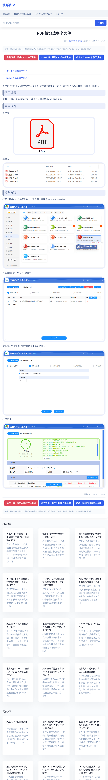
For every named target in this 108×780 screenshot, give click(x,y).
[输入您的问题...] (50, 23)
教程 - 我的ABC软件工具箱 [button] (88, 57)
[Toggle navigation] (102, 5)
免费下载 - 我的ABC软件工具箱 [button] (21, 57)
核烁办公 (9, 5)
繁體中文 (79, 41)
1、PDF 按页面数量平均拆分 (16, 71)
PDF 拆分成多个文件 (43, 14)
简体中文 (72, 41)
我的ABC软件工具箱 (22, 14)
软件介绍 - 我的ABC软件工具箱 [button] (56, 57)
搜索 (100, 23)
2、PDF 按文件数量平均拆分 (16, 78)
